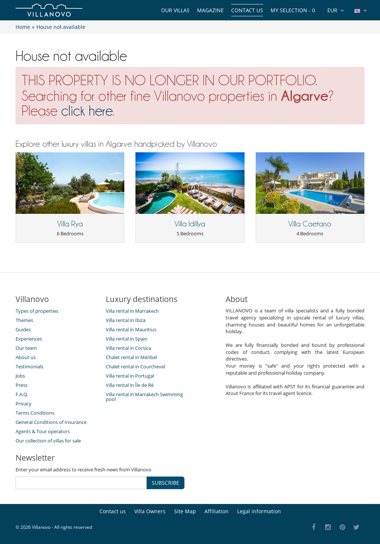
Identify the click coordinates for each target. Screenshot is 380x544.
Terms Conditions (35, 412)
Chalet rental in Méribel (131, 357)
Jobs (20, 375)
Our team (26, 348)
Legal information (259, 511)
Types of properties (37, 311)
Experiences (29, 338)
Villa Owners (150, 511)
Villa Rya (70, 224)
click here (86, 110)
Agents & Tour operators (43, 431)
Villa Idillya (189, 224)
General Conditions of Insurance (51, 422)
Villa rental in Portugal (130, 375)
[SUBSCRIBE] (81, 483)
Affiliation (216, 511)
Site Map (185, 511)
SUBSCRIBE (165, 482)
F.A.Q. (22, 394)
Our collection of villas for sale (48, 440)
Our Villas (175, 10)
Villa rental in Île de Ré (130, 385)
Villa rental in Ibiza (125, 320)
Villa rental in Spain (126, 338)
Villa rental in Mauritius (131, 329)
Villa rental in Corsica (128, 348)
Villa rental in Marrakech (132, 311)
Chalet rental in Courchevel (135, 366)
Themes (24, 320)
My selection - (293, 10)
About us (26, 357)
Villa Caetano (309, 224)
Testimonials (29, 366)
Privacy (24, 403)
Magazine (210, 10)
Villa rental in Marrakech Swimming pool (144, 396)
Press (21, 385)
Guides (23, 329)
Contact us (247, 10)
